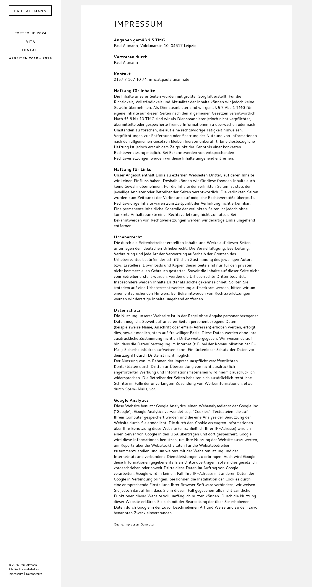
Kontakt (30, 50)
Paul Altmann (30, 10)
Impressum (16, 574)
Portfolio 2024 (30, 33)
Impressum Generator (139, 524)
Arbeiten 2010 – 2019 (30, 58)
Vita (30, 41)
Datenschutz (34, 574)
